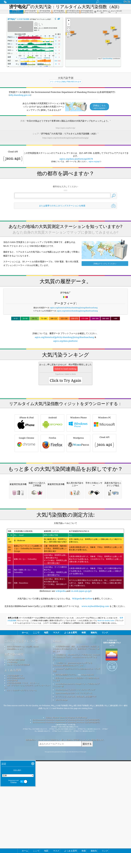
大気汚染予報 (12, 778)
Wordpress (78, 475)
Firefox (52, 475)
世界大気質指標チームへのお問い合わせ (23, 744)
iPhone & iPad (26, 455)
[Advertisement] (65, 363)
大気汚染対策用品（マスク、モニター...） (23, 781)
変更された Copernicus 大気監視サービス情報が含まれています (76, 777)
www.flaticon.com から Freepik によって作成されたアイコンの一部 (76, 783)
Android (52, 455)
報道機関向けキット (15, 747)
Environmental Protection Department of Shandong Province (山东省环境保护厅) (66, 818)
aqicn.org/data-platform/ (65, 340)
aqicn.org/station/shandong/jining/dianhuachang (77, 311)
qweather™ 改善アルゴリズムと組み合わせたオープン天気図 (76, 768)
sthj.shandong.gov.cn (19, 95)
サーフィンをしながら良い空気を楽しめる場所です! (75, 794)
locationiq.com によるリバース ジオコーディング (75, 788)
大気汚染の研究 (13, 752)
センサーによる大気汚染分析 (18, 763)
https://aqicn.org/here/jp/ (65, 128)
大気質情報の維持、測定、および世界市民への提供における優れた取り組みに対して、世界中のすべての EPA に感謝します (76, 747)
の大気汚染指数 (18, 19)
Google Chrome (26, 475)
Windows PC (104, 455)
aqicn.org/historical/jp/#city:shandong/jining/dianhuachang (64, 337)
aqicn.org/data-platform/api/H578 (76, 158)
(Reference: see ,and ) (65, 659)
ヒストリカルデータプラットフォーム (22, 788)
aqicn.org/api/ (94, 161)
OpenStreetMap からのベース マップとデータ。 (74, 791)
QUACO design (61, 798)
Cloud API (104, 475)
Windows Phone (78, 455)
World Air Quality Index (106, 719)
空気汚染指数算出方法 (15, 776)
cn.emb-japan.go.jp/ (81, 689)
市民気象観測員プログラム (65, 773)
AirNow (89, 696)
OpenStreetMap (108, 58)
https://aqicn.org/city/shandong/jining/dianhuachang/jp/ (65, 138)
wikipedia (61, 689)
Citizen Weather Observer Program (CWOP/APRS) (66, 816)
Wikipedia (77, 696)
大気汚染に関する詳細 (15, 758)
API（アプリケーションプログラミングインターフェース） (27, 784)
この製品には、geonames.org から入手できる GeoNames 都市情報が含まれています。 (72, 762)
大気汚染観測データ (15, 774)
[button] (105, 33)
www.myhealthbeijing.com (95, 704)
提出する (87, 841)
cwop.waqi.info (87, 773)
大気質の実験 (12, 760)
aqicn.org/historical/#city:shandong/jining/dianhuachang (74, 307)
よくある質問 (12, 768)
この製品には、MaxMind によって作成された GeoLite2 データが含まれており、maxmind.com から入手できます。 (76, 755)
